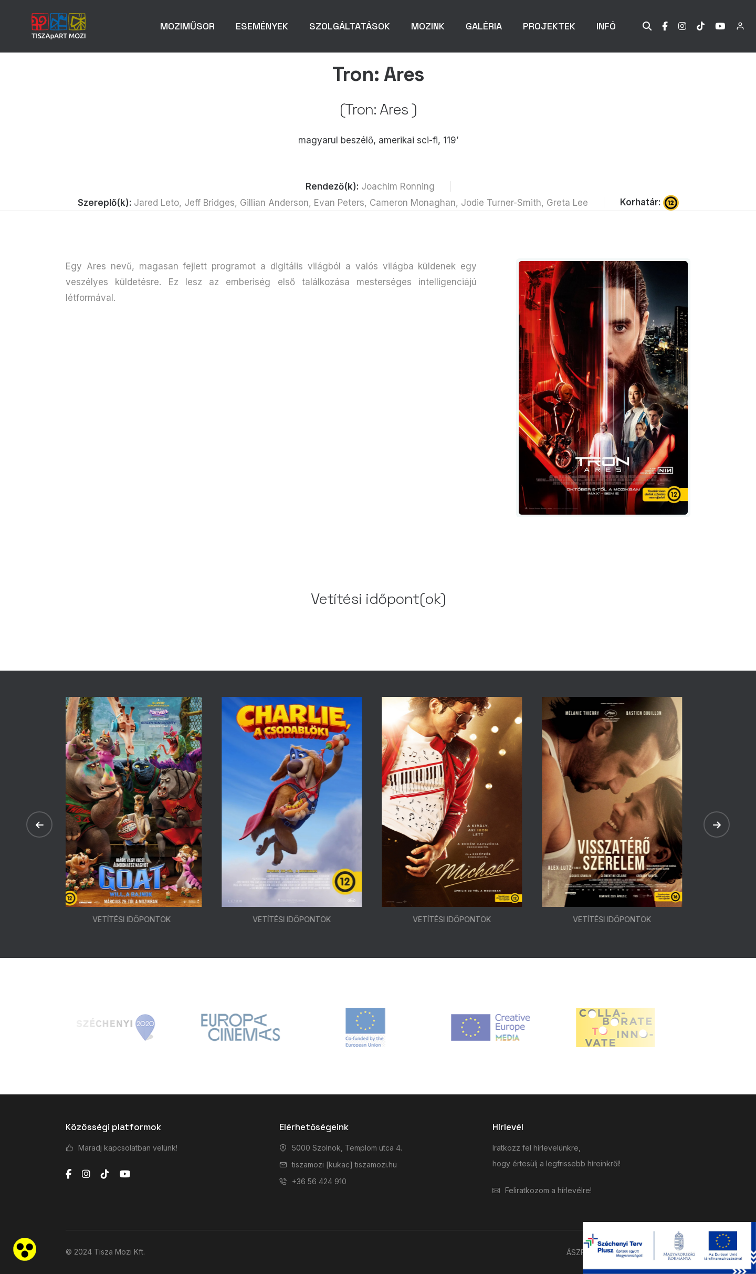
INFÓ (606, 26)
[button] (39, 824)
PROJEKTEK (549, 26)
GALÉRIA (484, 26)
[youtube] (125, 1174)
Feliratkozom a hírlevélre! (548, 1190)
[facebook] (68, 1174)
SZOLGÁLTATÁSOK (349, 26)
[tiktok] (105, 1174)
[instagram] (86, 1174)
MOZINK (428, 26)
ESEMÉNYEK (262, 26)
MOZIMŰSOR (187, 26)
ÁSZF (575, 1252)
